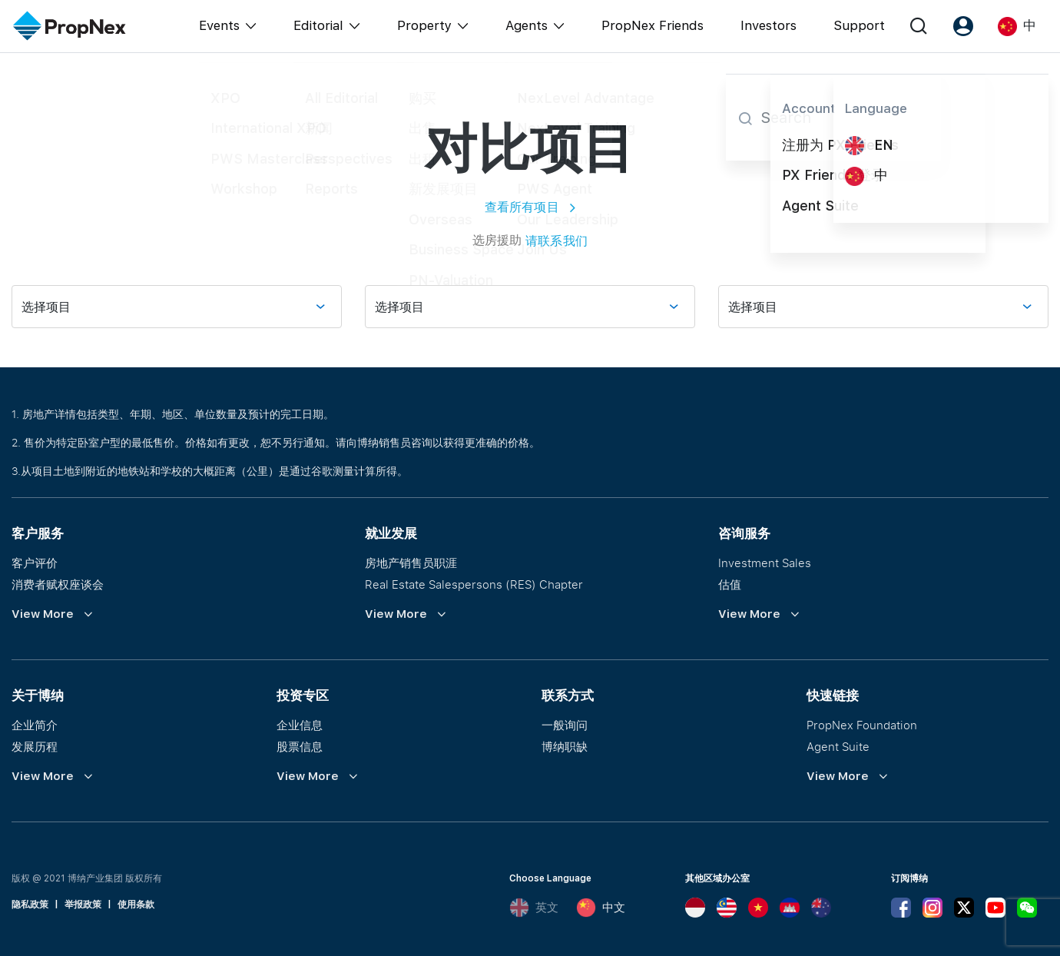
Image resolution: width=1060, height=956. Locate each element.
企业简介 (35, 724)
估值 (729, 584)
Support (859, 25)
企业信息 (300, 724)
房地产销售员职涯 (411, 562)
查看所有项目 (530, 206)
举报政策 (83, 904)
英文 (533, 908)
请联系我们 (556, 240)
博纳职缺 (565, 746)
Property (424, 25)
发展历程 (35, 746)
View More (43, 614)
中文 (600, 908)
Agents (526, 25)
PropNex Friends (652, 25)
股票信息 (300, 746)
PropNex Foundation (862, 724)
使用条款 (136, 904)
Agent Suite (838, 746)
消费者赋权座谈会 (58, 584)
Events (219, 25)
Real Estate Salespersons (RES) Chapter (474, 584)
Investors (768, 25)
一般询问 (565, 724)
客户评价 (35, 562)
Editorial (318, 25)
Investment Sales (764, 562)
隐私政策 (30, 904)
